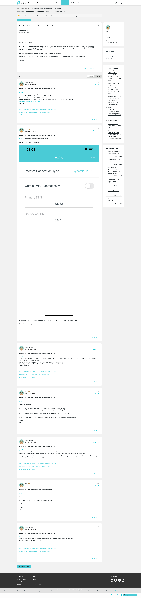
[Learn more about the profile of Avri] (22, 130)
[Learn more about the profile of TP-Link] (22, 83)
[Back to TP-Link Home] (21, 2)
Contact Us (20, 582)
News (34, 579)
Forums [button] (65, 3)
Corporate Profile (21, 579)
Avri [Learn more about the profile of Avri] (26, 129)
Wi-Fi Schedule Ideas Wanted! (27, 115)
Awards (34, 582)
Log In (115, 2)
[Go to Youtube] (112, 580)
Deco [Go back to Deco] (32, 8)
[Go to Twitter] (119, 580)
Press (34, 577)
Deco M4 (25, 30)
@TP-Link (22, 138)
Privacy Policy (20, 584)
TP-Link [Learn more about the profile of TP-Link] (31, 82)
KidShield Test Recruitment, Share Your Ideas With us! (34, 112)
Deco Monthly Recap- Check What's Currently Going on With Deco (37, 109)
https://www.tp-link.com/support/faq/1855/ (31, 101)
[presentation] (21, 83)
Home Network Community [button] (36, 3)
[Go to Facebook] (115, 580)
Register (122, 2)
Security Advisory (37, 584)
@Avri (21, 92)
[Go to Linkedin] (123, 580)
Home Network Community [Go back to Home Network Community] (23, 8)
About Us (20, 577)
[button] (57, 2)
